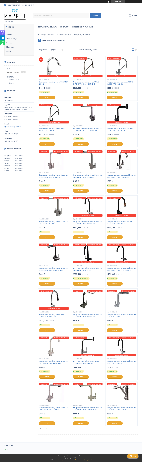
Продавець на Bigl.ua (71, 458)
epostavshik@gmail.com (12, 126)
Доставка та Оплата (47, 27)
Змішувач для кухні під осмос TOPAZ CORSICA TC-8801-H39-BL (120, 223)
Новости (9, 43)
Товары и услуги (11, 39)
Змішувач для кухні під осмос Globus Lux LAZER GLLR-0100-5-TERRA (53, 176)
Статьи (8, 51)
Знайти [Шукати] (95, 15)
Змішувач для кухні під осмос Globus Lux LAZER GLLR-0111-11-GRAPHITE (87, 129)
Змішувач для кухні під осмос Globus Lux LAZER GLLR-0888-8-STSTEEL (87, 316)
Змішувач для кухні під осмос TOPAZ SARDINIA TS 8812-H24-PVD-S (86, 83)
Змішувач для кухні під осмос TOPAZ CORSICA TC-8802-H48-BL (120, 129)
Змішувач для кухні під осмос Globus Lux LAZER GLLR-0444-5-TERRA (53, 409)
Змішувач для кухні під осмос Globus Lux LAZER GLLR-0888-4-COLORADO (87, 409)
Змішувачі (68, 34)
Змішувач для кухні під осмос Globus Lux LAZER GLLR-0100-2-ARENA (87, 176)
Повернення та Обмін (82, 27)
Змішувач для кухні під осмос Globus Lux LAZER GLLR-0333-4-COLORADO (53, 362)
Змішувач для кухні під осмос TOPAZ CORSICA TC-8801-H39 (52, 316)
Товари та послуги (47, 34)
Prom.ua (81, 456)
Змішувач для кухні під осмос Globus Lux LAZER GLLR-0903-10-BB (87, 269)
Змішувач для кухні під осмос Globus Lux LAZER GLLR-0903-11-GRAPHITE (121, 269)
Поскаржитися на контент (66, 460)
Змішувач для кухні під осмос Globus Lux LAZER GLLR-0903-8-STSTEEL (87, 223)
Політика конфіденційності (83, 460)
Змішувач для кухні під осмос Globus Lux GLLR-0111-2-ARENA (53, 223)
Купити (46, 97)
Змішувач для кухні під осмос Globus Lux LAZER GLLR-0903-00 (121, 362)
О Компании (10, 47)
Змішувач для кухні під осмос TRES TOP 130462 (53, 83)
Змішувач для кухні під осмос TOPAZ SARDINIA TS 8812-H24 (120, 83)
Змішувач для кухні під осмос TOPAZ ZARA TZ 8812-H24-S (52, 129)
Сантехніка (60, 34)
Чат (133, 456)
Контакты (10, 450)
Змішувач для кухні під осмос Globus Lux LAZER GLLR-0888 (121, 316)
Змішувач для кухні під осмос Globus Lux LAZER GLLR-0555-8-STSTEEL (121, 409)
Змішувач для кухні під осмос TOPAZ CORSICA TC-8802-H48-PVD (86, 362)
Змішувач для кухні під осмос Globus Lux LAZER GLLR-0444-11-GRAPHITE (53, 269)
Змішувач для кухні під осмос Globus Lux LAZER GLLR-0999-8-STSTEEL (121, 176)
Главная (9, 34)
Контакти (64, 27)
